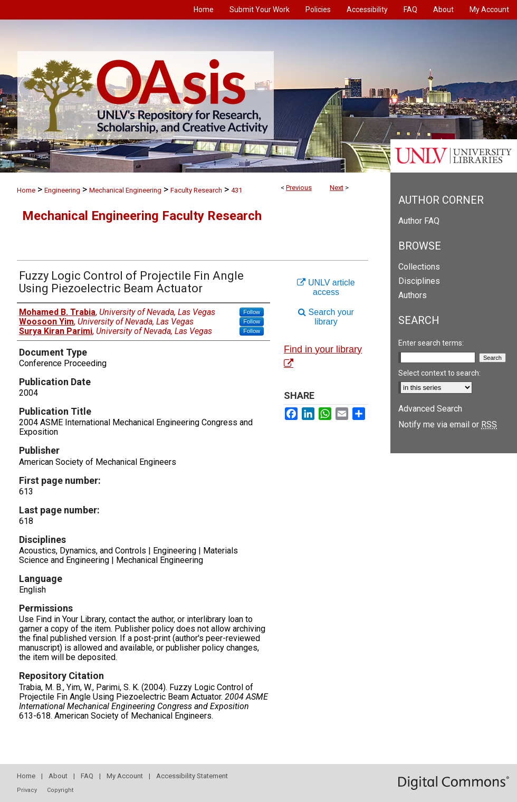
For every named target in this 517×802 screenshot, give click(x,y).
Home (26, 190)
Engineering (62, 190)
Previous (299, 188)
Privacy (27, 790)
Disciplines (419, 281)
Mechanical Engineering (125, 190)
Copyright (60, 790)
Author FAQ (418, 221)
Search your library (326, 317)
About (58, 776)
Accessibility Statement (192, 776)
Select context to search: (439, 373)
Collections (419, 267)
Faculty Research (196, 190)
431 (236, 190)
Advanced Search (430, 409)
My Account (125, 776)
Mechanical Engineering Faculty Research (142, 215)
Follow (251, 312)
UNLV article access (326, 287)
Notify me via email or (447, 424)
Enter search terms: (431, 343)
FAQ (87, 776)
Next (336, 188)
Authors (412, 295)
